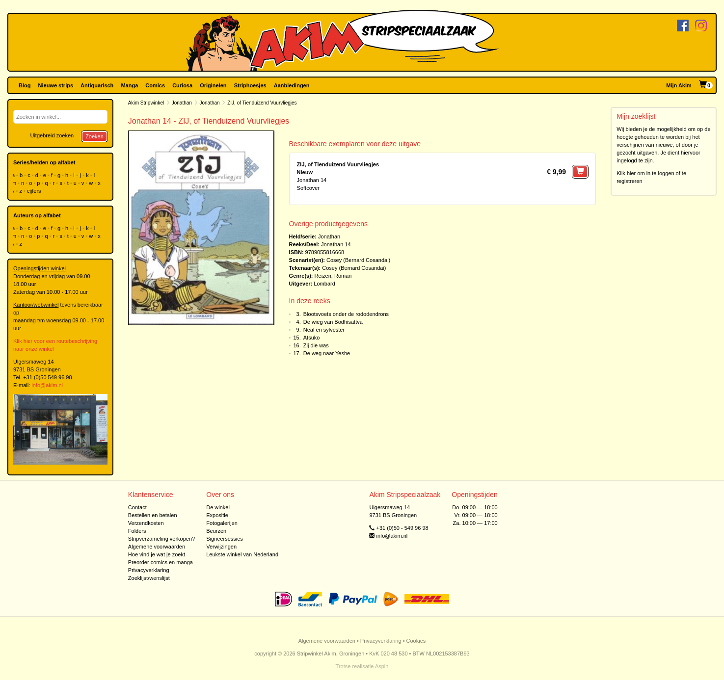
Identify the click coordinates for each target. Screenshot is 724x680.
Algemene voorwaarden (156, 546)
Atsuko (311, 337)
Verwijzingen (221, 546)
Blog (24, 85)
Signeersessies (224, 539)
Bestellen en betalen (152, 515)
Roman (342, 276)
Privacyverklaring (148, 570)
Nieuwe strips (56, 85)
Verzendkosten (146, 523)
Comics (155, 85)
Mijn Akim (679, 85)
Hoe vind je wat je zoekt (156, 554)
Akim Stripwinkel (146, 102)
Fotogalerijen (222, 523)
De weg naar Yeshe (326, 353)
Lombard (324, 284)
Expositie (217, 515)
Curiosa (182, 85)
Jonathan (182, 102)
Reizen (323, 276)
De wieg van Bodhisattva (333, 322)
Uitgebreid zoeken (52, 135)
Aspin (382, 666)
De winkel (218, 507)
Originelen (213, 85)
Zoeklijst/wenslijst (149, 578)
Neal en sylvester (324, 330)
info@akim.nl (47, 385)
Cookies (416, 641)
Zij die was (316, 345)
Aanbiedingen (292, 85)
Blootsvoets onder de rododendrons (346, 314)
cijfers (34, 191)
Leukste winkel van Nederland (242, 554)
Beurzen (216, 531)
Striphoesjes (250, 85)
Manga (129, 85)
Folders (137, 531)
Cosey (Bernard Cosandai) (358, 260)
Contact (137, 507)
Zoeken (94, 136)
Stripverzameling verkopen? (161, 539)
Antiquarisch (96, 85)
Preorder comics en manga (160, 562)
